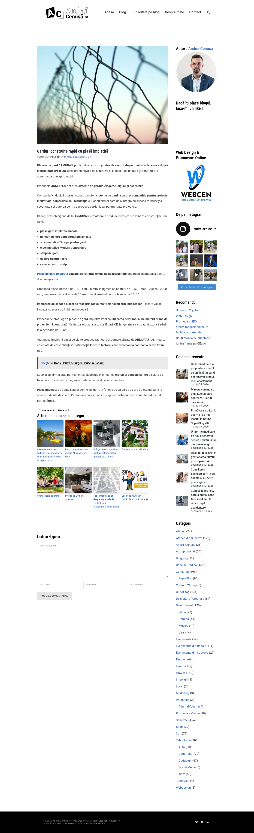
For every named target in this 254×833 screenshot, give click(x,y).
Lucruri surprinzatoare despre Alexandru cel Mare (76, 453)
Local (179, 686)
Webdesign (183, 787)
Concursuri (183, 571)
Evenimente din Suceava (192, 652)
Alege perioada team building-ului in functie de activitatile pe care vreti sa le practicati (49, 455)
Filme (182, 612)
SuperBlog (185, 578)
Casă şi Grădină (186, 565)
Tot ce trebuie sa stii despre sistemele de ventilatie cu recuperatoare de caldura (106, 501)
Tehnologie (183, 740)
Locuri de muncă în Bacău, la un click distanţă (135, 497)
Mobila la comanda (188, 332)
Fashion (181, 659)
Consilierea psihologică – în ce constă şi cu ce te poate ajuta (203, 476)
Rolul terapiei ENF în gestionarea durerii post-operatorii (203, 457)
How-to (181, 673)
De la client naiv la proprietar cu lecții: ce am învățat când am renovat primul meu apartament (203, 372)
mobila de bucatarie (197, 338)
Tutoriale (182, 780)
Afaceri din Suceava (76, 157)
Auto (182, 747)
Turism (180, 774)
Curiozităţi (183, 592)
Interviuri (182, 679)
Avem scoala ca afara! (48, 495)
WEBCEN (100, 823)
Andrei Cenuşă (200, 48)
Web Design (184, 316)
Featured (182, 666)
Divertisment (184, 605)
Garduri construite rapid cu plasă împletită (72, 151)
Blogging (182, 558)
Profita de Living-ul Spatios (74, 497)
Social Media (187, 767)
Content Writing (186, 585)
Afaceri (181, 531)
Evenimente (184, 639)
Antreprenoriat (185, 551)
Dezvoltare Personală (190, 598)
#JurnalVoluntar (189, 706)
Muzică (183, 625)
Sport (179, 727)
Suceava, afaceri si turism (135, 449)
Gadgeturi (185, 760)
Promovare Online (188, 713)
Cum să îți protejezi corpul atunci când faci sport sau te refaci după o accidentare (203, 499)
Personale (182, 700)
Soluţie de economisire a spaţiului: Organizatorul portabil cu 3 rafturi (106, 453)
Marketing (182, 693)
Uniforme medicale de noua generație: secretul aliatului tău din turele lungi (204, 438)
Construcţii (186, 753)
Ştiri (178, 733)
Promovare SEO (186, 321)
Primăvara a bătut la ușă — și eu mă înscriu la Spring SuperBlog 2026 (203, 417)
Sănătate (182, 720)
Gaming (184, 619)
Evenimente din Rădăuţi (191, 646)
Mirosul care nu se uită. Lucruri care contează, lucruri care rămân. (202, 396)
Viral (182, 632)
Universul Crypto (187, 310)
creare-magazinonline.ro (192, 327)
